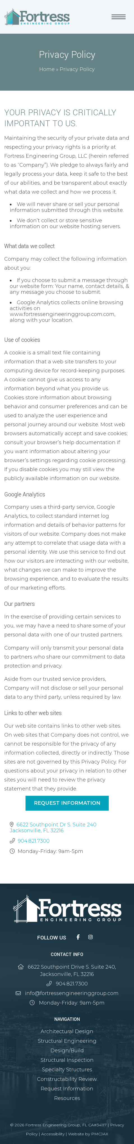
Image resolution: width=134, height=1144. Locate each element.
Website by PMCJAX (88, 1133)
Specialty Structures (67, 1070)
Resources (67, 1098)
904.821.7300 (34, 841)
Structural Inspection (67, 1060)
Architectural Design (67, 1031)
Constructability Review (67, 1079)
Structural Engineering (67, 1041)
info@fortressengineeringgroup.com (72, 993)
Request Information (67, 803)
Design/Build (67, 1050)
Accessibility (52, 1133)
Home (47, 69)
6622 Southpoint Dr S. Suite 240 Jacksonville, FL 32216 (53, 828)
